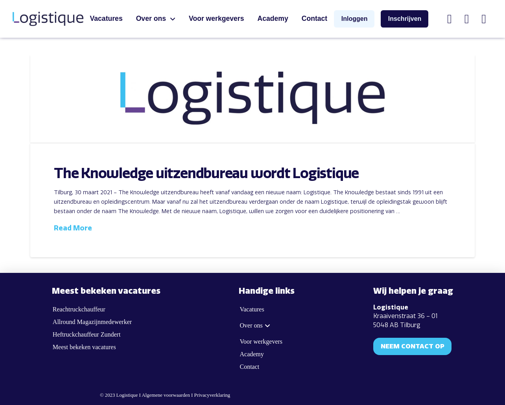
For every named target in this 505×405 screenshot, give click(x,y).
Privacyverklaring (212, 395)
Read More (73, 228)
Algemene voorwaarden (166, 395)
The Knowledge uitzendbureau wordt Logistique (206, 174)
